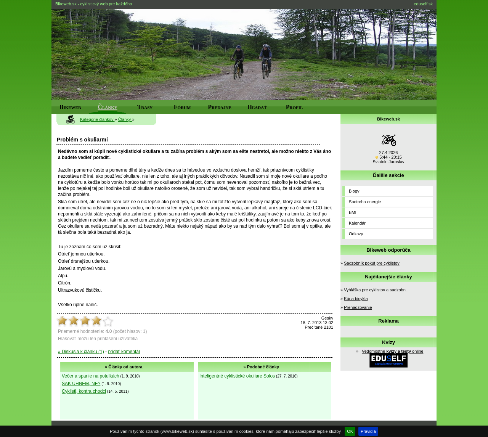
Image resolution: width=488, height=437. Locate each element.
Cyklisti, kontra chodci (84, 391)
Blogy (354, 191)
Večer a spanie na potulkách (90, 376)
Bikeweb (70, 107)
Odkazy (356, 233)
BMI (352, 212)
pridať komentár (124, 351)
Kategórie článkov (97, 119)
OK (350, 431)
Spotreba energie (365, 201)
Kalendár (357, 223)
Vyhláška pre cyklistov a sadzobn (376, 290)
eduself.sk (423, 4)
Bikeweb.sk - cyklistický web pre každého (93, 4)
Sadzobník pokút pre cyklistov (372, 263)
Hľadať (257, 107)
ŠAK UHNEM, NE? (81, 383)
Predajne (219, 107)
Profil (294, 107)
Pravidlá (368, 431)
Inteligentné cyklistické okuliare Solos (237, 376)
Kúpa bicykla (356, 298)
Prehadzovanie (358, 307)
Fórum (182, 107)
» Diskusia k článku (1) (81, 351)
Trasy (145, 107)
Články (107, 107)
